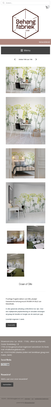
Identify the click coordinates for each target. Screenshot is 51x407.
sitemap (27, 399)
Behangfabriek (44, 42)
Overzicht (11, 325)
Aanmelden (7, 384)
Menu (25, 50)
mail (41, 314)
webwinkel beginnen (41, 399)
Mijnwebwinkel (30, 402)
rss (32, 399)
